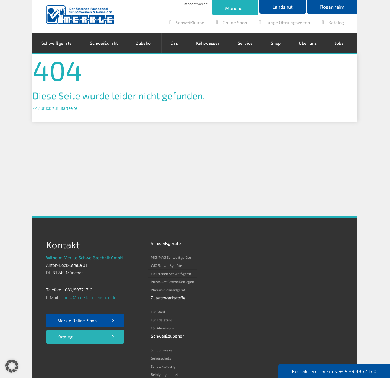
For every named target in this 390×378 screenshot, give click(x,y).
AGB (110, 356)
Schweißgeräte (56, 43)
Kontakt (192, 356)
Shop (276, 43)
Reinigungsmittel (253, 282)
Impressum (57, 356)
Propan (284, 314)
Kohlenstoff (287, 265)
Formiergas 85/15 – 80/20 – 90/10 (305, 306)
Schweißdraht (104, 43)
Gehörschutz (250, 265)
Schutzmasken (251, 257)
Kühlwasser (208, 43)
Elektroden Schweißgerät (171, 273)
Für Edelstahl (210, 265)
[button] (12, 366)
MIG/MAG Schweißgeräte (171, 257)
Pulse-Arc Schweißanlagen (172, 282)
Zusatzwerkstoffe (217, 243)
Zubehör (144, 43)
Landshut (281, 7)
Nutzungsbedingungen (157, 356)
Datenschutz (86, 356)
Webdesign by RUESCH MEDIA (191, 364)
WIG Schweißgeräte (166, 265)
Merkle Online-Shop (77, 320)
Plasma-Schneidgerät (168, 290)
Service (245, 43)
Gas (174, 43)
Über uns (308, 43)
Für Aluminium (211, 273)
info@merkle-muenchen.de (90, 297)
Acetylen (285, 257)
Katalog (65, 336)
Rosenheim (332, 7)
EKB (124, 356)
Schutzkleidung (252, 273)
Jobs (339, 43)
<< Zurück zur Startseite (54, 108)
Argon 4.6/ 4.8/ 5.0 (293, 273)
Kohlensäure (288, 282)
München (233, 8)
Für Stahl (207, 257)
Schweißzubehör (256, 243)
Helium (283, 290)
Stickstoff (285, 298)
